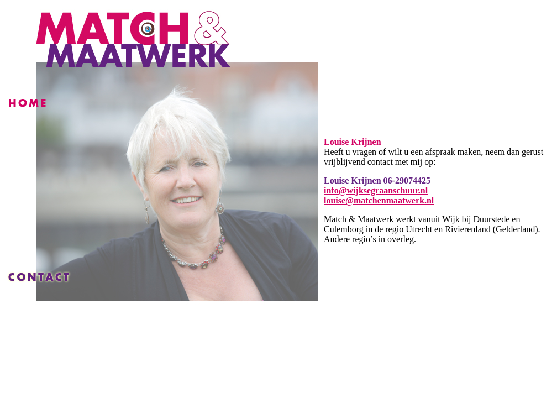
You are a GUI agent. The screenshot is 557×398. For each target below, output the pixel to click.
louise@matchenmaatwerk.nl (379, 200)
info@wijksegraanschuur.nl (376, 190)
